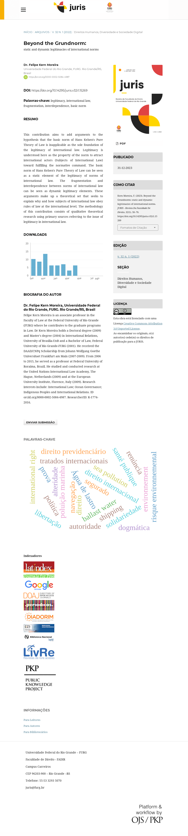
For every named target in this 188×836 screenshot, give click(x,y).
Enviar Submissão (40, 422)
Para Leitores (32, 720)
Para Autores (32, 726)
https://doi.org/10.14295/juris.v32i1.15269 (60, 90)
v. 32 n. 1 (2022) (62, 32)
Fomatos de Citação (133, 227)
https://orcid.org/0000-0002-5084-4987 (49, 77)
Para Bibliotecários (36, 732)
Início (28, 32)
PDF (122, 143)
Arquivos (42, 32)
